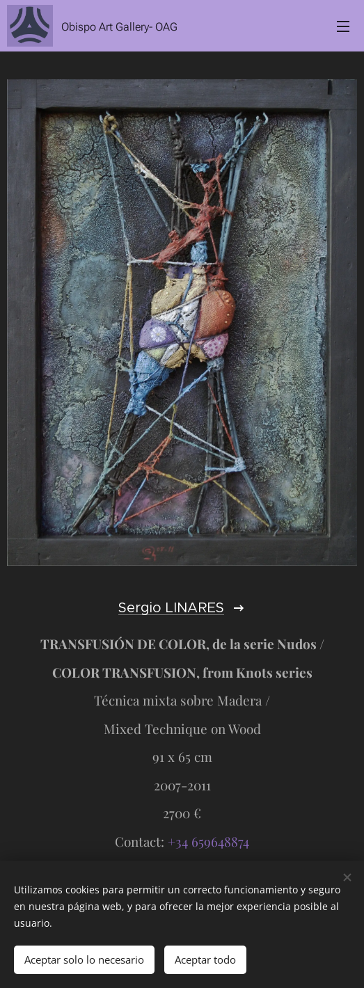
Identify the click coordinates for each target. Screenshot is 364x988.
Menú (343, 26)
